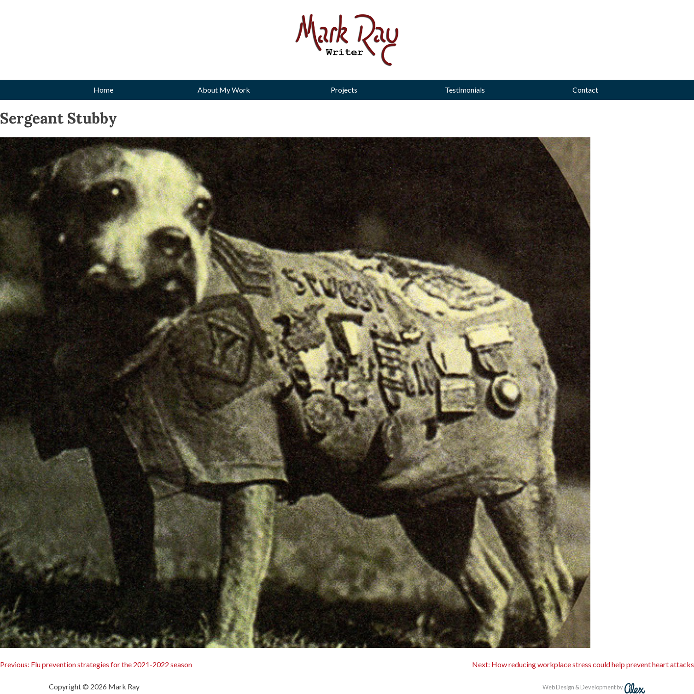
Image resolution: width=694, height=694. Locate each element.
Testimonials (465, 89)
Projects (344, 89)
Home (103, 89)
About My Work (224, 89)
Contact (585, 89)
